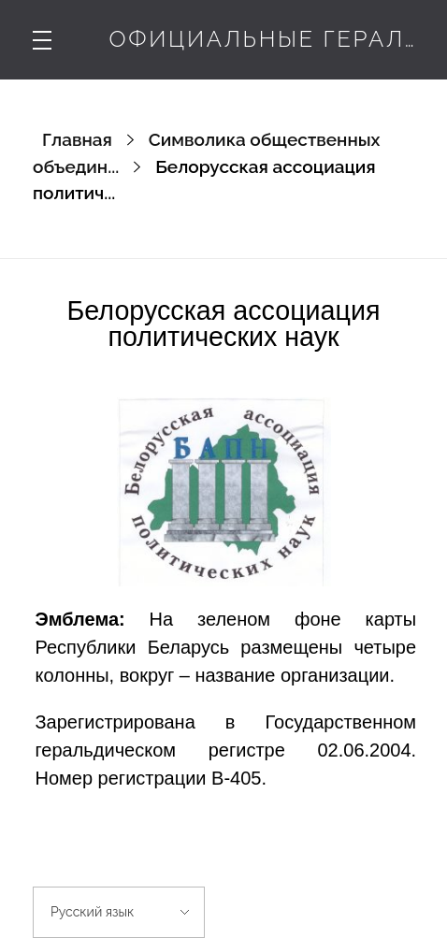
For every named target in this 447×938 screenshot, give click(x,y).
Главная (77, 139)
